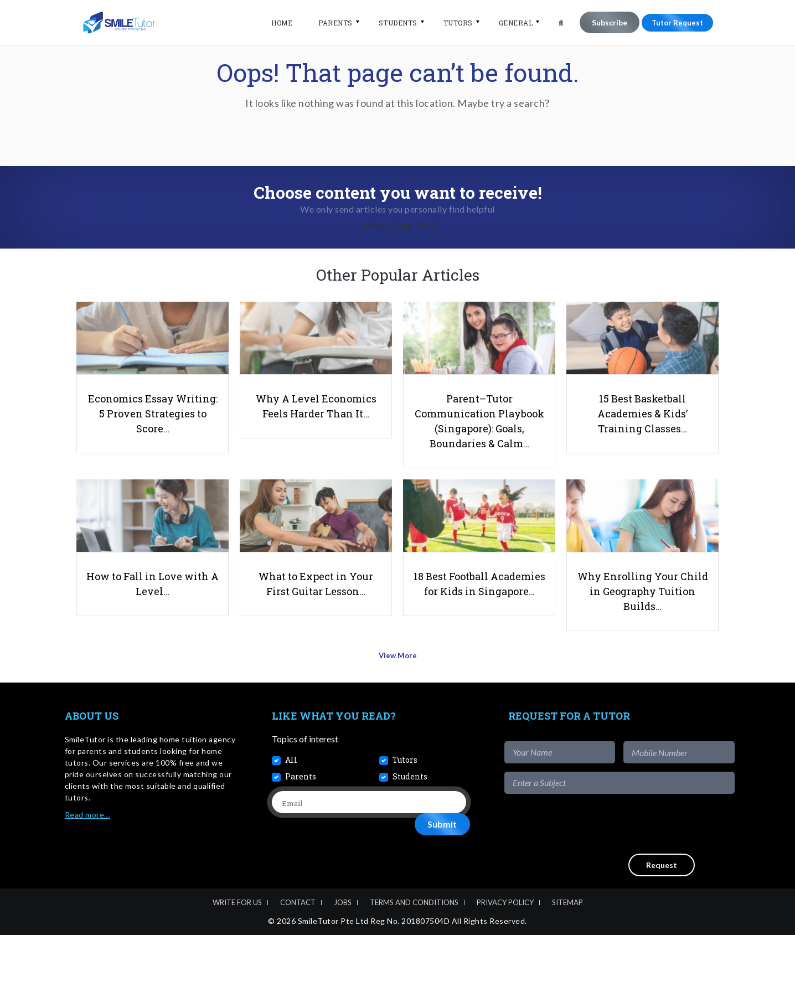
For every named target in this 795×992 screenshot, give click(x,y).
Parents (329, 22)
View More (397, 716)
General (509, 22)
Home (275, 22)
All (291, 817)
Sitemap (567, 959)
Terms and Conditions (414, 959)
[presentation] (650, 880)
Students (390, 22)
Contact (298, 959)
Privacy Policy (505, 959)
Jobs (343, 959)
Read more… (87, 871)
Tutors (451, 22)
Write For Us (237, 959)
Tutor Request (674, 22)
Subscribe (602, 22)
